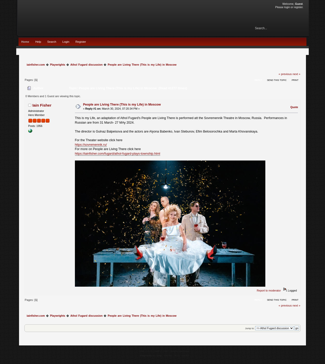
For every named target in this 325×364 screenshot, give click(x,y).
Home (25, 41)
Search (51, 41)
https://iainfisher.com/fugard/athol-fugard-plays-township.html (117, 153)
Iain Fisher (42, 105)
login (287, 7)
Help (38, 41)
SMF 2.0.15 (146, 351)
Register (80, 41)
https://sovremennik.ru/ (91, 145)
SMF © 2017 (162, 351)
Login (65, 41)
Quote (294, 107)
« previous (285, 74)
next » (296, 74)
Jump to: (249, 328)
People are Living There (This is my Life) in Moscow (122, 104)
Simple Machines (179, 351)
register (298, 7)
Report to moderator (269, 290)
